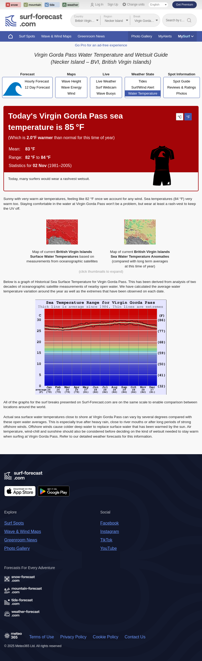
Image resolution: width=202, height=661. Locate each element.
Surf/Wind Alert (142, 87)
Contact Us (135, 637)
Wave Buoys (106, 93)
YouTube (108, 548)
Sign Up (113, 4)
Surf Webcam (106, 87)
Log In (99, 4)
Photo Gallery (141, 36)
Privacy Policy (73, 637)
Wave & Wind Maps (56, 36)
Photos (181, 93)
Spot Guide (181, 81)
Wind (71, 93)
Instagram (109, 531)
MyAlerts (165, 36)
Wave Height (71, 81)
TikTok (106, 540)
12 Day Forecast (37, 87)
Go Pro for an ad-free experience (101, 45)
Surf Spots (27, 36)
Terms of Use (41, 637)
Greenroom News (91, 36)
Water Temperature (142, 93)
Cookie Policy (105, 637)
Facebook (109, 523)
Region (108, 16)
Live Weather (106, 81)
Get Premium (184, 4)
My (186, 36)
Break (136, 16)
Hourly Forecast (37, 81)
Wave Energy (71, 87)
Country (78, 16)
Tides (143, 81)
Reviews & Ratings (181, 87)
